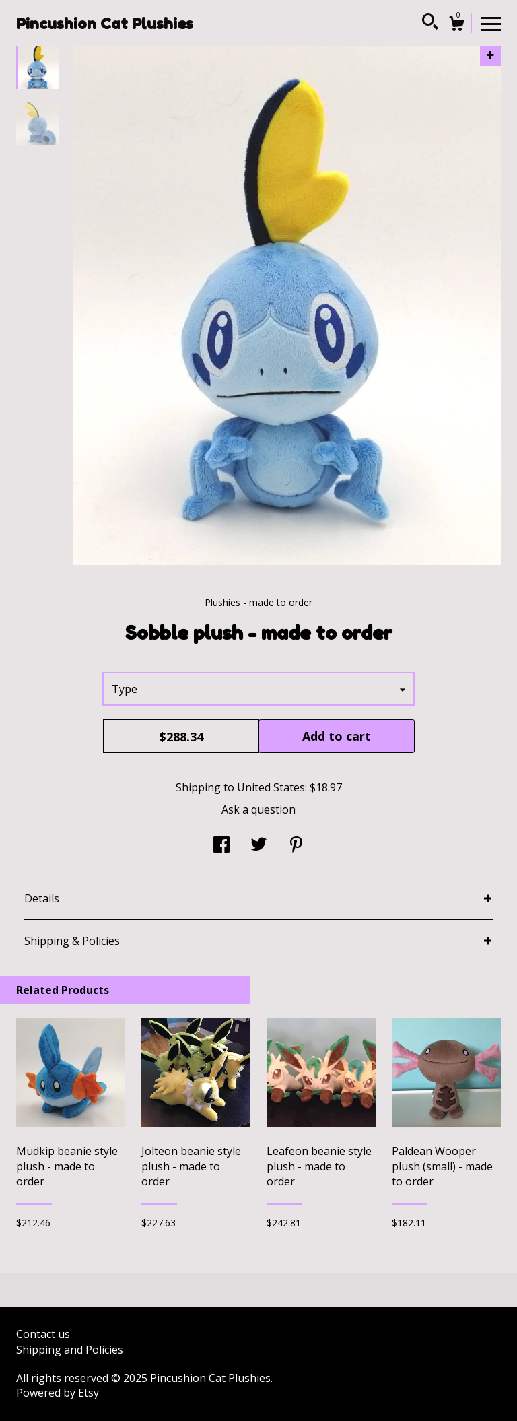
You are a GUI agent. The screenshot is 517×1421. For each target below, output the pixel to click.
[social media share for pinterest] (296, 845)
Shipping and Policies (69, 1349)
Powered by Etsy (57, 1392)
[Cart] (456, 25)
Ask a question (258, 809)
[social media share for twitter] (259, 845)
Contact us (43, 1334)
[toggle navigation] (491, 23)
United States (271, 787)
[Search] (430, 23)
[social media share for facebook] (221, 845)
